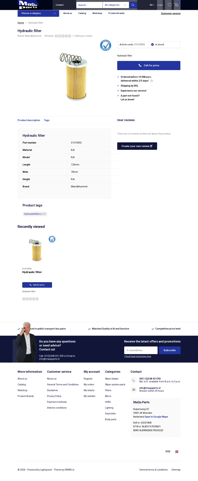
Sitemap (176, 472)
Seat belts (110, 416)
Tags (47, 122)
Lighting (109, 410)
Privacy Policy (54, 398)
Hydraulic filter (32, 274)
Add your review (83, 38)
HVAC (108, 404)
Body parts (110, 422)
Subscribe (170, 352)
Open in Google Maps (156, 419)
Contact (60, 5)
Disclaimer (52, 392)
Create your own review (137, 148)
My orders (89, 387)
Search (133, 5)
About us (67, 15)
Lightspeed (46, 472)
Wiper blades (112, 381)
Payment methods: (57, 404)
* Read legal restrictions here (137, 359)
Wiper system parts (115, 387)
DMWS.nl (69, 472)
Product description (29, 122)
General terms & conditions (153, 472)
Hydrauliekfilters (35, 216)
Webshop (97, 15)
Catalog (82, 15)
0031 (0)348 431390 (150, 381)
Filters (108, 392)
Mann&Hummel (33, 38)
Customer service (171, 16)
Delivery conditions (57, 410)
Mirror (108, 398)
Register (88, 381)
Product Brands (116, 15)
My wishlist (89, 398)
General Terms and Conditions (63, 387)
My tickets (89, 392)
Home (21, 25)
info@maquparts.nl (150, 390)
